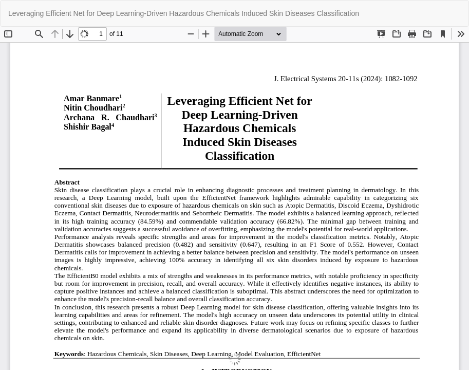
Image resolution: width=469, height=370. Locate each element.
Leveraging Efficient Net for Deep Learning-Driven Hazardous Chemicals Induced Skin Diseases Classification (183, 13)
